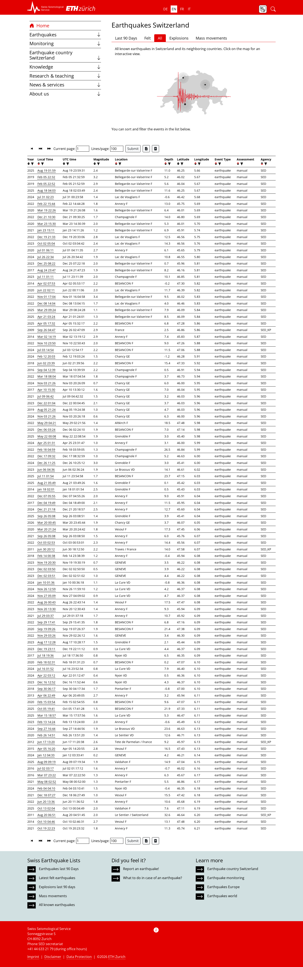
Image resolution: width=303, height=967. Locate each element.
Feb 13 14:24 (46, 722)
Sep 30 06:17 (46, 689)
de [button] (165, 9)
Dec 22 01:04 (46, 403)
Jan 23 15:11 (45, 230)
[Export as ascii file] (155, 148)
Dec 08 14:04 (46, 303)
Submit (133, 148)
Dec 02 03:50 (46, 569)
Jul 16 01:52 (45, 669)
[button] (45, 7)
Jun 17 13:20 (46, 742)
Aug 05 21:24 (46, 410)
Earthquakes (65, 34)
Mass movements (211, 38)
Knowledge (65, 67)
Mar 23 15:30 (46, 224)
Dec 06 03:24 (46, 430)
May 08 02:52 (46, 782)
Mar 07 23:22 (46, 775)
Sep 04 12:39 (46, 370)
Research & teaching (65, 76)
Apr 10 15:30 (46, 390)
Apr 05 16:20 (46, 749)
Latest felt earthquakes (57, 878)
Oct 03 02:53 (46, 542)
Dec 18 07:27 (46, 795)
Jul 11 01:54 (45, 476)
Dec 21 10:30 (46, 217)
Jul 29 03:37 (45, 616)
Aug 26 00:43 (46, 602)
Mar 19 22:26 (46, 210)
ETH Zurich (116, 956)
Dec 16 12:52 (46, 682)
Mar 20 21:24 (46, 529)
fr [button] (182, 9)
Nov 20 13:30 (46, 609)
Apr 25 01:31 (46, 443)
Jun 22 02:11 (46, 290)
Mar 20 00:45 (46, 523)
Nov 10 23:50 (46, 343)
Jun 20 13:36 (46, 802)
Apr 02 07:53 (46, 283)
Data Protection (79, 956)
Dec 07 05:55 (46, 496)
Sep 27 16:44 (46, 729)
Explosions (179, 38)
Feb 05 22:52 (46, 184)
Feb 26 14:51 (46, 735)
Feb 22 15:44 (46, 204)
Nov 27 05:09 (46, 596)
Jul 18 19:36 (45, 655)
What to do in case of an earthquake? (152, 878)
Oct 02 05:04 (46, 243)
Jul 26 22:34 (45, 257)
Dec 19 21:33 (46, 237)
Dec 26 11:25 (46, 463)
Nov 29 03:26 (46, 635)
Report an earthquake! (141, 868)
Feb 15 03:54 (46, 702)
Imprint (33, 956)
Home (39, 25)
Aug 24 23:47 (46, 270)
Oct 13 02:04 (46, 808)
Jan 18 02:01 (45, 489)
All (160, 38)
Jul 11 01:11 (45, 277)
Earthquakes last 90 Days (59, 868)
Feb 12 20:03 (46, 356)
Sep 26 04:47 (46, 330)
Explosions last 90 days (57, 887)
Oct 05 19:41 (46, 709)
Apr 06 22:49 (46, 695)
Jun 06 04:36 (46, 470)
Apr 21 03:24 (46, 317)
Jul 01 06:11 (45, 250)
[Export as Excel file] (146, 148)
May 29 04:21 (46, 423)
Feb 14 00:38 (46, 556)
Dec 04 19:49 (46, 503)
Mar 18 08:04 (46, 376)
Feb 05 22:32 (46, 177)
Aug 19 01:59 (46, 170)
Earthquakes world (222, 896)
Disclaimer (52, 956)
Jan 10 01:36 (45, 582)
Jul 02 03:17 (45, 768)
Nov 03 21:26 (46, 383)
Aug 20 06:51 (46, 815)
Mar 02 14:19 (46, 337)
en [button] (174, 9)
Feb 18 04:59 (46, 450)
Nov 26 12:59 (46, 589)
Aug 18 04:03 (46, 190)
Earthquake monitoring (225, 878)
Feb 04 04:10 (46, 788)
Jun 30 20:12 (46, 549)
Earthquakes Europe (223, 887)
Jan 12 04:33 (45, 755)
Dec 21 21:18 (46, 509)
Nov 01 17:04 (46, 297)
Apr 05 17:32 (46, 323)
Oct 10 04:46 (46, 822)
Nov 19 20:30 (46, 562)
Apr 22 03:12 (46, 675)
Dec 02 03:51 (46, 576)
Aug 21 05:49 (46, 483)
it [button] (189, 9)
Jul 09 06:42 (45, 396)
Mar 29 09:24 (46, 310)
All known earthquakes (57, 904)
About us (65, 93)
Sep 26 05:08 (46, 516)
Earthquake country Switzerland (65, 55)
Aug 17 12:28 (46, 642)
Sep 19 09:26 (46, 629)
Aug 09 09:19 (46, 762)
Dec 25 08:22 (46, 263)
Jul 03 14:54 (45, 350)
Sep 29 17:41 (46, 622)
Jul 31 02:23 (45, 197)
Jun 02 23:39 (46, 363)
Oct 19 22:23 (46, 828)
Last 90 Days (126, 38)
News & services (65, 84)
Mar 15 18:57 (46, 715)
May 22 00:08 (46, 436)
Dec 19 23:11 (46, 649)
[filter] (32, 164)
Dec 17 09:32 (46, 456)
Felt (147, 38)
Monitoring (65, 43)
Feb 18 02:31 (46, 662)
